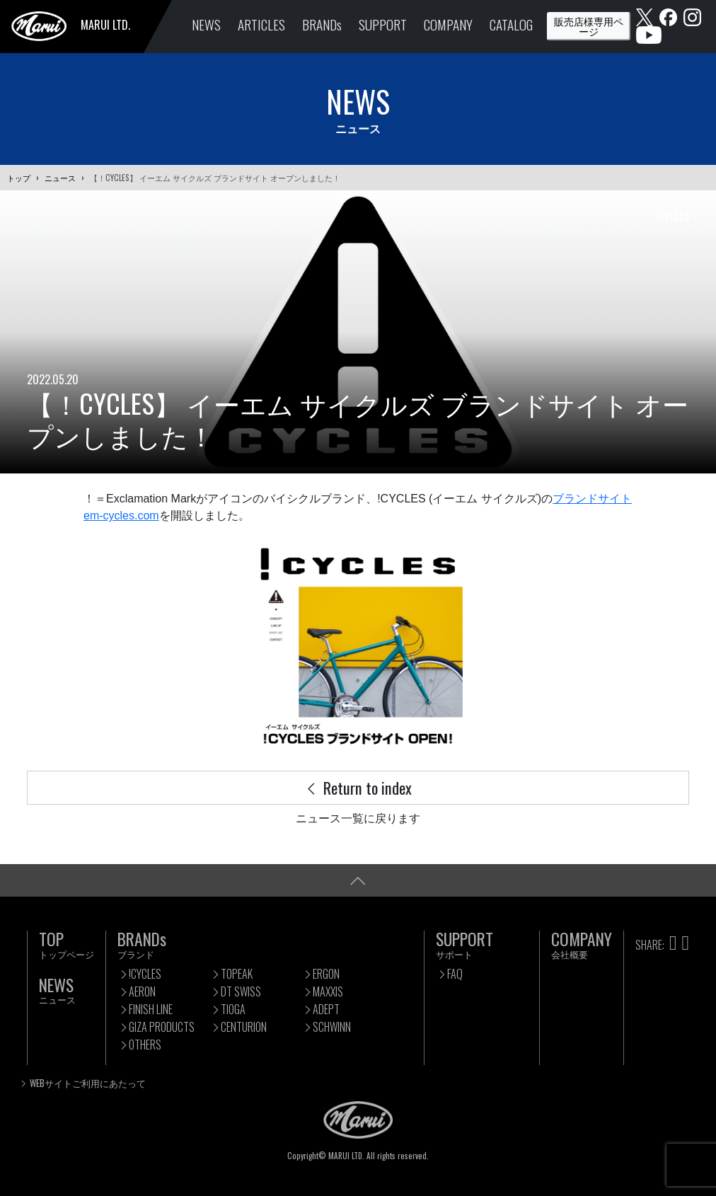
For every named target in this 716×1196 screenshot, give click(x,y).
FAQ (455, 973)
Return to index (358, 787)
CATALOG (511, 24)
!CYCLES (145, 973)
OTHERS (145, 1044)
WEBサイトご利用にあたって (88, 1083)
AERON (142, 991)
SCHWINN (332, 1026)
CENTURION (244, 1026)
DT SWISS (241, 991)
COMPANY (448, 24)
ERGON (326, 973)
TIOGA (233, 1009)
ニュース (60, 177)
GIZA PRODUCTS (162, 1026)
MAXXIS (328, 991)
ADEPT (326, 1009)
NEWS (206, 24)
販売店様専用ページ (588, 25)
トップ (18, 177)
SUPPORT (383, 24)
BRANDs (322, 24)
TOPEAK (237, 973)
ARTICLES (261, 24)
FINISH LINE (151, 1009)
